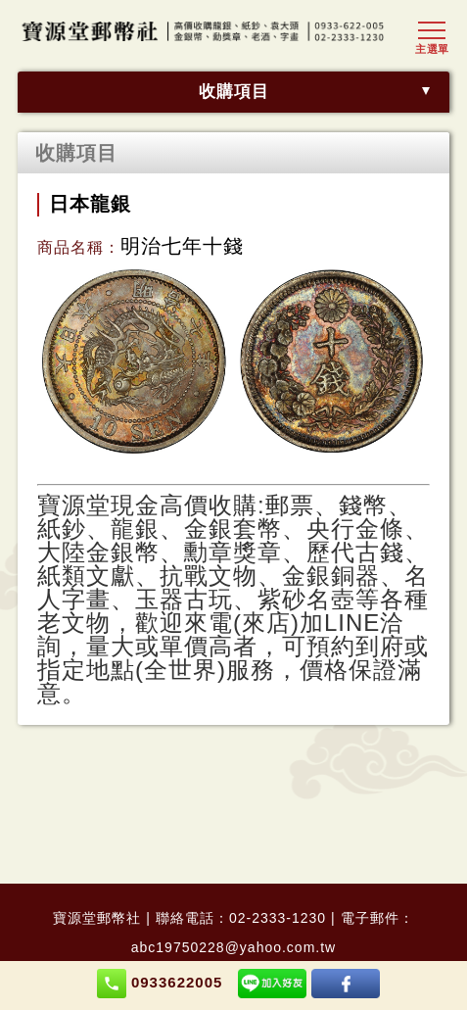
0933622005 (160, 983)
